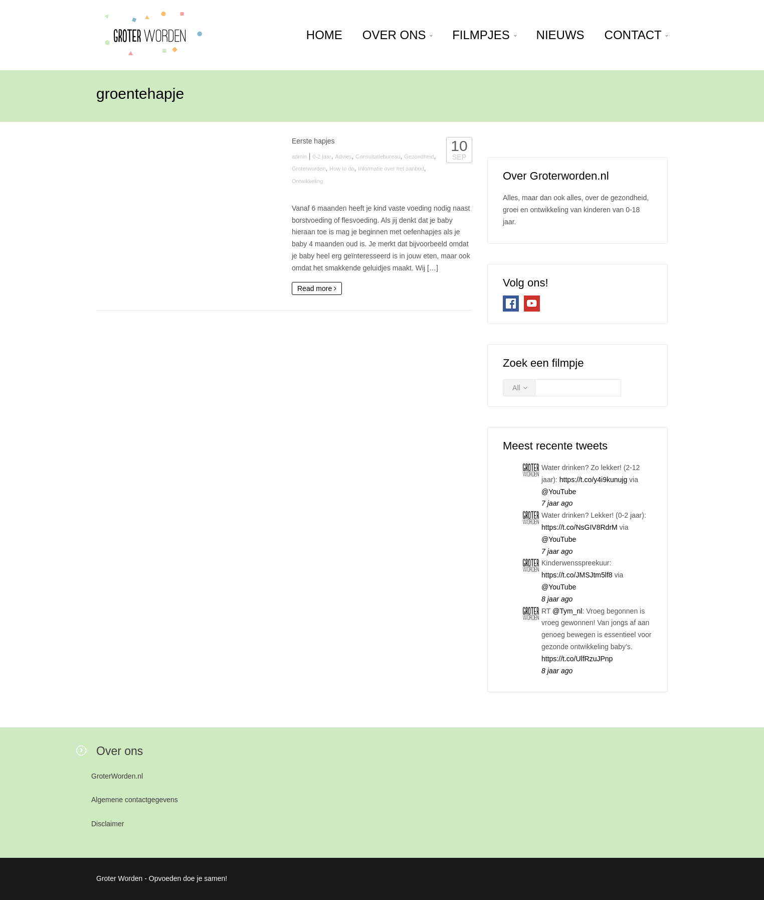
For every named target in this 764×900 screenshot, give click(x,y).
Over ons (397, 35)
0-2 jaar (321, 157)
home (324, 35)
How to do (341, 169)
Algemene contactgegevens (134, 800)
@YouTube (558, 492)
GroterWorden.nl (117, 776)
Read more (316, 288)
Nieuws (560, 35)
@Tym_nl (567, 611)
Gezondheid (419, 157)
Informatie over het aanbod (391, 169)
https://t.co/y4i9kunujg (593, 480)
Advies (343, 157)
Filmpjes (484, 35)
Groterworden (308, 169)
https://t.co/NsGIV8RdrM (579, 527)
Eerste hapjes (313, 141)
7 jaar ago (556, 503)
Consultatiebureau (377, 157)
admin (299, 157)
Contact (636, 35)
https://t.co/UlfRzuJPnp (577, 659)
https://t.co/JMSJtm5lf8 (577, 575)
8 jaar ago (556, 599)
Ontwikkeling (307, 181)
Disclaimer (107, 824)
